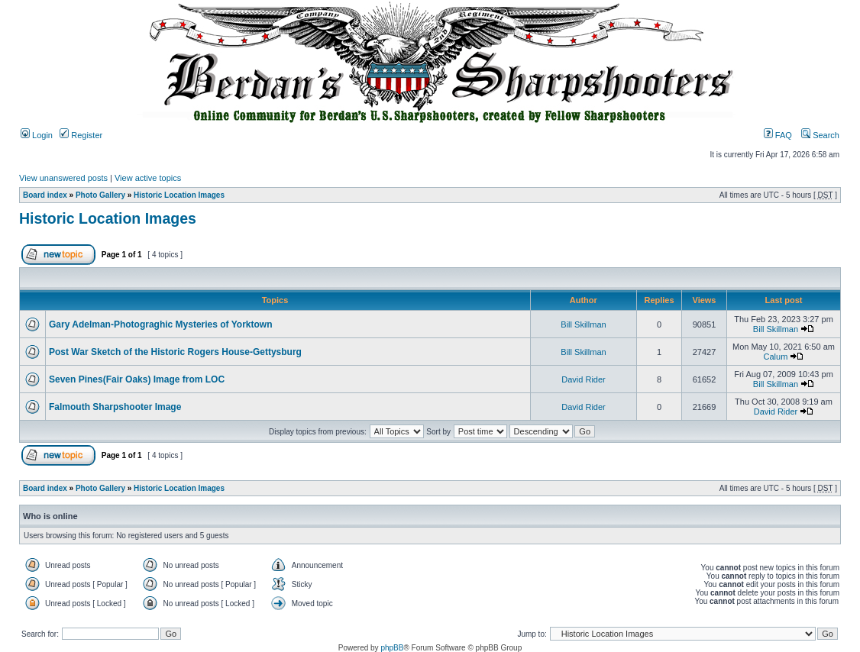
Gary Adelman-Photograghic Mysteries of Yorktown (161, 324)
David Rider (583, 379)
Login (37, 135)
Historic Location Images (179, 195)
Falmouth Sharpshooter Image (115, 407)
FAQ (778, 135)
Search (820, 135)
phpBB (391, 648)
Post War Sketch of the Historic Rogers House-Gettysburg (175, 352)
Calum (776, 356)
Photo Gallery (100, 195)
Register (81, 135)
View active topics (148, 177)
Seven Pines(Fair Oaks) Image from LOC (137, 379)
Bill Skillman (583, 324)
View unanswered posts (63, 177)
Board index (45, 195)
